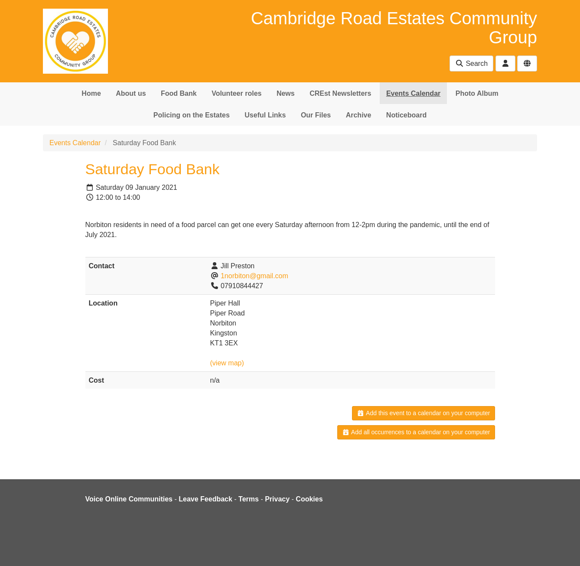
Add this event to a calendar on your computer (423, 413)
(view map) (227, 363)
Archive (358, 115)
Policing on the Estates (191, 115)
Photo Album (477, 93)
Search (471, 63)
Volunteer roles (236, 93)
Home (91, 93)
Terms (248, 499)
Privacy (277, 499)
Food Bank (179, 93)
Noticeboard (406, 115)
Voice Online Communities (129, 499)
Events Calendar (413, 93)
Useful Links (265, 115)
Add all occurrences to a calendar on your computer (416, 432)
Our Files (316, 115)
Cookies (309, 499)
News (286, 93)
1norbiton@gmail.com (254, 276)
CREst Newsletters (340, 93)
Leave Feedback (205, 499)
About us (131, 93)
